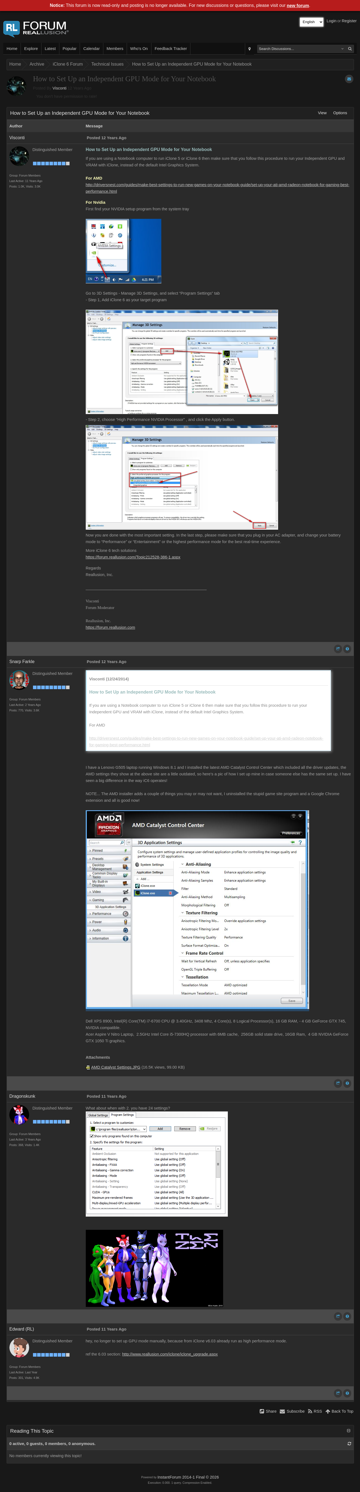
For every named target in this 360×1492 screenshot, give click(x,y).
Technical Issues (107, 64)
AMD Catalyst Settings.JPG (115, 1067)
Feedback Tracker (170, 48)
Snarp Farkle (22, 661)
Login (332, 21)
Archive (37, 64)
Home (12, 48)
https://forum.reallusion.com (110, 627)
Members (115, 48)
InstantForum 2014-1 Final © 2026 (188, 1477)
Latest (50, 48)
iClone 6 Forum (68, 64)
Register (349, 21)
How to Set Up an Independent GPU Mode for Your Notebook (192, 64)
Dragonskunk (22, 1096)
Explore (31, 48)
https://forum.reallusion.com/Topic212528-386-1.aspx (133, 557)
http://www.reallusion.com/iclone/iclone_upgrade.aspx (170, 1354)
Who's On (139, 48)
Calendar (91, 48)
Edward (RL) (21, 1329)
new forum (298, 5)
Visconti (59, 88)
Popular (69, 48)
